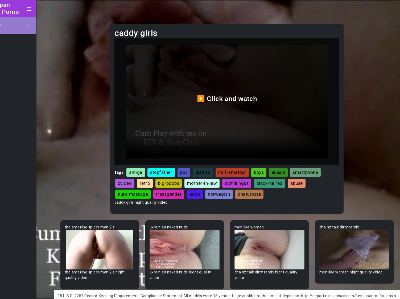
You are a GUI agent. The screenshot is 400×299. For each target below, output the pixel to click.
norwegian (232, 188)
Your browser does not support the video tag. (113, 242)
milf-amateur (245, 166)
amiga (148, 166)
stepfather (174, 166)
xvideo (138, 177)
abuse (309, 177)
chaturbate (262, 188)
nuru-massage (146, 188)
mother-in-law (215, 177)
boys (272, 166)
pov (197, 166)
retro (158, 177)
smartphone (318, 166)
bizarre (216, 166)
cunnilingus (250, 177)
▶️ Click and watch (234, 95)
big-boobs (181, 177)
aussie (291, 166)
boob (208, 188)
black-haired (283, 177)
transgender (182, 188)
